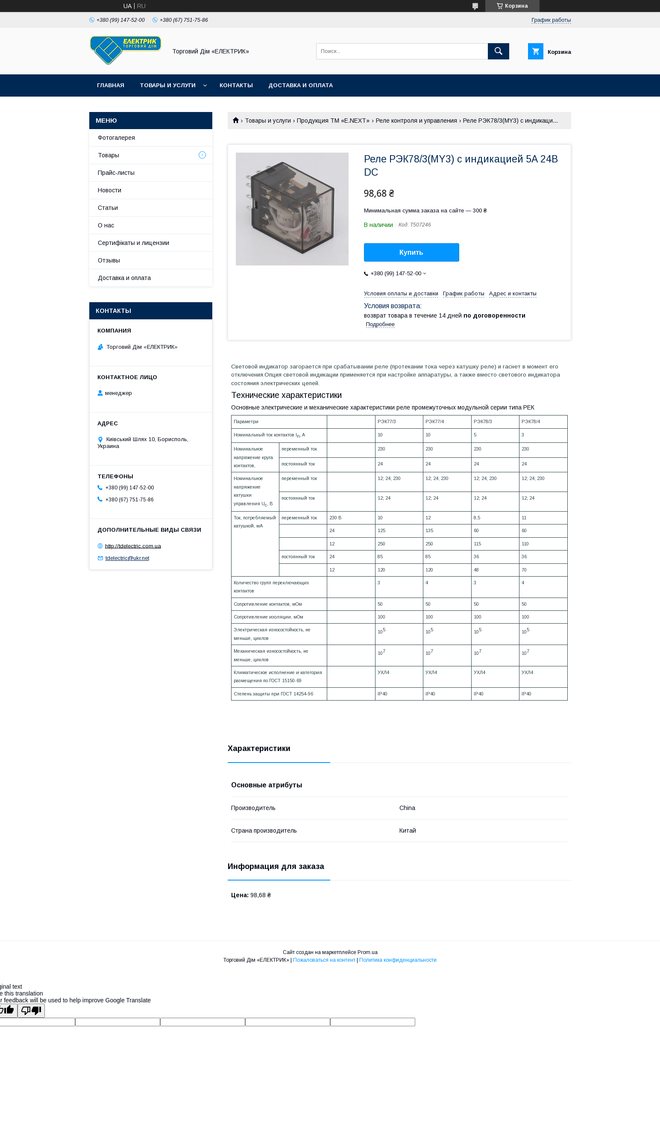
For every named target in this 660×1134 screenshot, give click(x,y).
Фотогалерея (116, 137)
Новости (109, 190)
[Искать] (498, 51)
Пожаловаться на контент (324, 960)
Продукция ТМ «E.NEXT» (333, 120)
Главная (110, 85)
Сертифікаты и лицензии (133, 242)
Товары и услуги (168, 85)
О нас (106, 225)
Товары (108, 155)
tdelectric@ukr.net (127, 558)
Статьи (108, 207)
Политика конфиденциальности (398, 960)
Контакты (236, 85)
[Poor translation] (31, 1011)
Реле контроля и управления (416, 120)
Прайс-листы (116, 172)
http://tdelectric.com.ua (133, 545)
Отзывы (109, 260)
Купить (411, 252)
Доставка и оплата (300, 85)
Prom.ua (368, 952)
